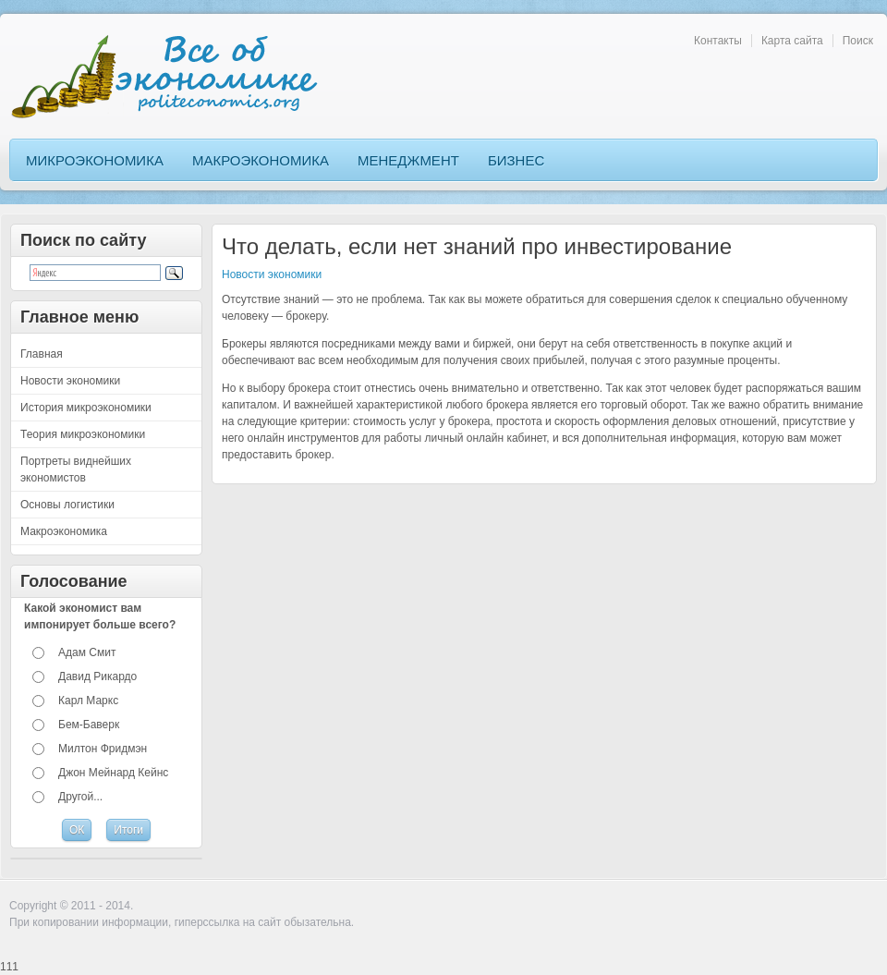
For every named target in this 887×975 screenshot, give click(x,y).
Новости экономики (272, 274)
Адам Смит (86, 652)
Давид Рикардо (97, 676)
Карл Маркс (88, 700)
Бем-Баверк (88, 724)
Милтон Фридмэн (102, 748)
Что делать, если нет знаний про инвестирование (477, 246)
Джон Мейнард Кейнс (113, 772)
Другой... (80, 796)
